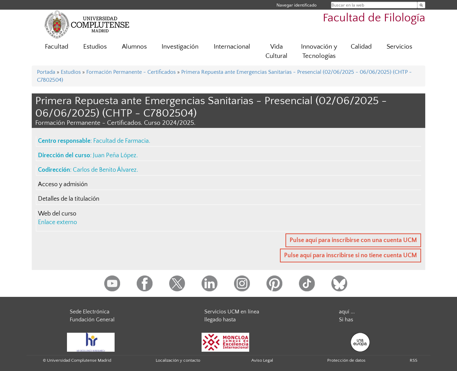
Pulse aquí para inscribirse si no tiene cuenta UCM (350, 255)
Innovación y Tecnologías (319, 51)
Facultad (56, 46)
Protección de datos (346, 360)
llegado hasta (220, 320)
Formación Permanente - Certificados (131, 72)
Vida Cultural (276, 51)
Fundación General (92, 320)
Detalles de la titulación (68, 198)
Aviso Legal (262, 360)
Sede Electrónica (89, 312)
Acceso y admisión (63, 184)
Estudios (95, 46)
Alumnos (134, 46)
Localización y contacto (178, 360)
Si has (346, 320)
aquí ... (347, 312)
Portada (46, 72)
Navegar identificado (296, 5)
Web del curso (57, 213)
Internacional (232, 46)
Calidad (361, 46)
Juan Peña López (114, 155)
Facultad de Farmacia (121, 141)
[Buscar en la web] (421, 5)
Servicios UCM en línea (231, 312)
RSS (413, 360)
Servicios (399, 46)
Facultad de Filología (374, 18)
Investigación (180, 46)
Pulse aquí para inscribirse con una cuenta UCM (353, 240)
